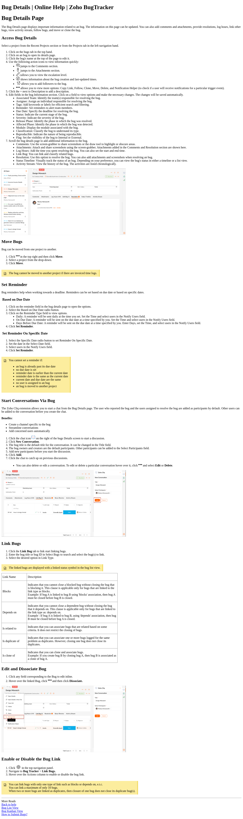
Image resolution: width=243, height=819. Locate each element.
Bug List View (9, 807)
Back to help (8, 804)
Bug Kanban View (12, 811)
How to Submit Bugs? (14, 814)
